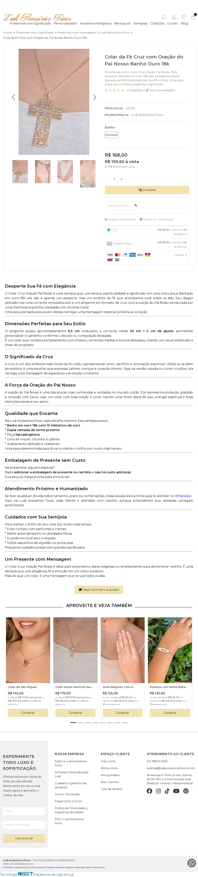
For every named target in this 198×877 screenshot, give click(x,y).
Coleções (157, 23)
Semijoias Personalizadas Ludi (71, 774)
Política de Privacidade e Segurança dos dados (71, 810)
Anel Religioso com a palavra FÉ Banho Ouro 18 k (122, 687)
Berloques (122, 23)
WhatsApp (183, 496)
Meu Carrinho (110, 782)
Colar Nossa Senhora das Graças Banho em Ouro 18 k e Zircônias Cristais (75, 687)
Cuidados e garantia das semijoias (71, 785)
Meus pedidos (110, 775)
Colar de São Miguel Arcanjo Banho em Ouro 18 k (27, 687)
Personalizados (65, 23)
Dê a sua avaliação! (160, 90)
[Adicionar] (121, 179)
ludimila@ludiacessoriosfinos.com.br (171, 768)
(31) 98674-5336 (157, 761)
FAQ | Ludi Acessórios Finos (69, 821)
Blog (184, 23)
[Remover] (107, 179)
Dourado (111, 135)
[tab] (147, 232)
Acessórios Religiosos (95, 23)
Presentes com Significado (30, 23)
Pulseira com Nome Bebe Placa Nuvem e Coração (168, 687)
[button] (13, 97)
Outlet (172, 23)
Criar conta (108, 761)
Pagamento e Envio (68, 801)
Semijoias (140, 23)
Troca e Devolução (67, 794)
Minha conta (109, 768)
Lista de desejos (111, 789)
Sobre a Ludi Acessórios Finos (71, 763)
